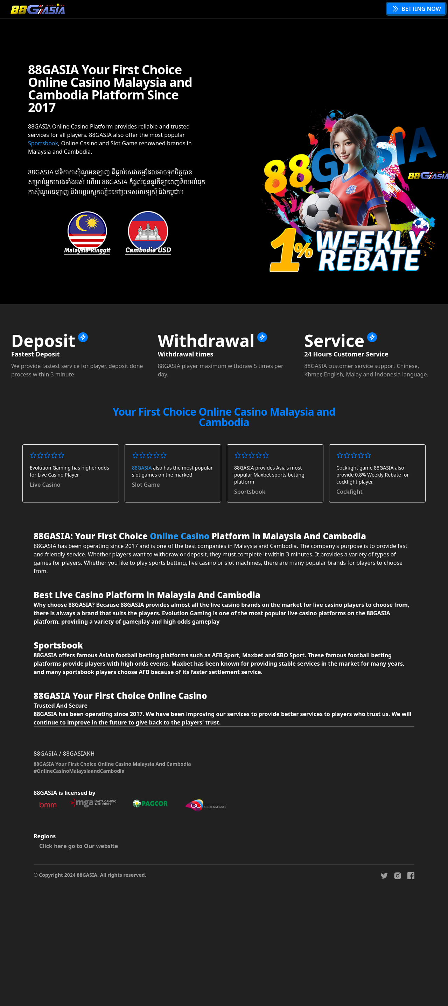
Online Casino (179, 536)
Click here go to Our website (78, 846)
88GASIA (142, 467)
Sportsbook (43, 143)
